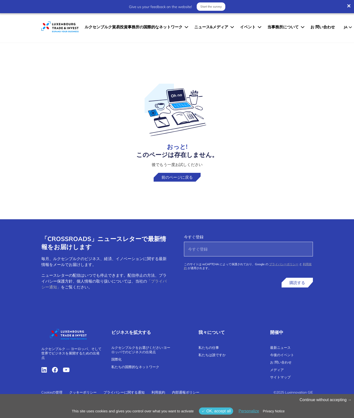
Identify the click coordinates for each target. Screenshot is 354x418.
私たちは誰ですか (212, 355)
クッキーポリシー (83, 392)
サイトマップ (280, 377)
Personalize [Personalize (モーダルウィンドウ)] (249, 411)
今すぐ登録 (194, 236)
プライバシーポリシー (283, 264)
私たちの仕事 (208, 347)
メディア (277, 370)
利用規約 (158, 392)
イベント (248, 26)
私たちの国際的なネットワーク (135, 367)
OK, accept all (216, 411)
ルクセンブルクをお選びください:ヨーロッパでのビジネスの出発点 (140, 349)
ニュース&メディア (211, 26)
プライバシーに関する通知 (124, 392)
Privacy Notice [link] (274, 411)
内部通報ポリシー (185, 392)
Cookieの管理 (51, 392)
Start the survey (211, 6)
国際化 (116, 359)
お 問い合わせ (322, 26)
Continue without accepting (325, 400)
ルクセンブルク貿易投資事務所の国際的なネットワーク (134, 26)
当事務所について (283, 26)
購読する (297, 282)
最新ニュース (280, 347)
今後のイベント (282, 355)
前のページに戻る (177, 177)
